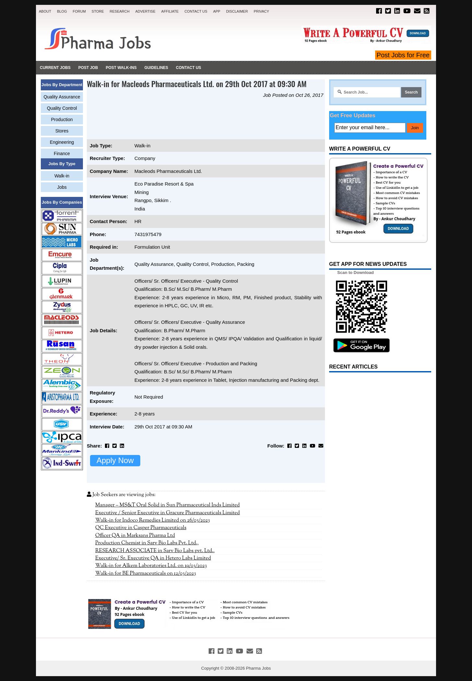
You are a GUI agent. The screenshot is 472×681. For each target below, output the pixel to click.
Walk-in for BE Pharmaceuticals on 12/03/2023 (145, 573)
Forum (79, 11)
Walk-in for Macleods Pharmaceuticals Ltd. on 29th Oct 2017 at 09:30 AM (196, 83)
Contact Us (195, 11)
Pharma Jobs (258, 668)
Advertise (145, 11)
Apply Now (115, 460)
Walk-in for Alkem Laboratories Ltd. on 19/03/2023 (151, 565)
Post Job (88, 67)
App (216, 11)
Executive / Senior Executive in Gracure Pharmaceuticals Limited (167, 512)
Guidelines (156, 67)
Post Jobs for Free (403, 55)
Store (98, 11)
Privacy (261, 11)
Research (120, 11)
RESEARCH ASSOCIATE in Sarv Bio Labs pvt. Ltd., (155, 550)
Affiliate (170, 11)
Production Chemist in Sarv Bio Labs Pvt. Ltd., (147, 543)
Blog (62, 11)
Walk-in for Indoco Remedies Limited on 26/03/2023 (152, 520)
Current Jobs (55, 67)
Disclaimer (237, 11)
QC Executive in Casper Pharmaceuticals (140, 527)
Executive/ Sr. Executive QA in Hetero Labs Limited (153, 558)
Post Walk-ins (121, 67)
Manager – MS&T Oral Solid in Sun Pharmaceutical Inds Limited (167, 505)
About (45, 11)
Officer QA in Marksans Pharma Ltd (135, 535)
